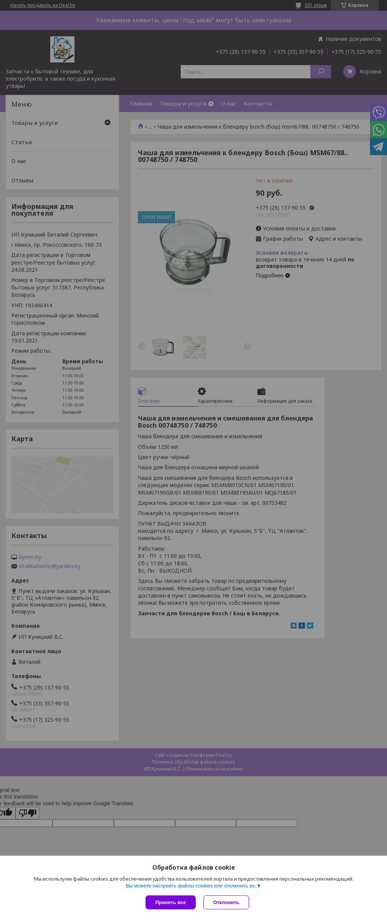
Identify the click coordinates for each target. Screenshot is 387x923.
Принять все (170, 902)
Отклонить (226, 902)
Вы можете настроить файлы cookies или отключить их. (190, 886)
